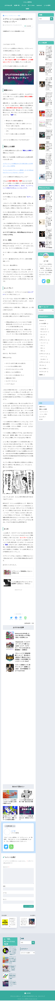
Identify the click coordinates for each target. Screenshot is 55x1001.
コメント (6, 867)
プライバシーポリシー (15, 996)
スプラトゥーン (44, 343)
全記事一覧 (16, 5)
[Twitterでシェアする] (11, 618)
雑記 (43, 340)
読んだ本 (44, 338)
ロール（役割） (44, 417)
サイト (5, 899)
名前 (4, 886)
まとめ (40, 422)
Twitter (6, 849)
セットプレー (42, 420)
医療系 (27, 8)
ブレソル (24, 5)
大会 (43, 349)
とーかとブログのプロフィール (29, 996)
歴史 (43, 351)
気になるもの (45, 335)
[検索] (51, 18)
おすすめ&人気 (8, 5)
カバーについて (44, 415)
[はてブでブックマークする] (20, 618)
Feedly (11, 849)
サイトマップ (41, 996)
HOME (27, 994)
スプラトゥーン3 (45, 365)
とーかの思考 (47, 5)
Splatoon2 (39, 5)
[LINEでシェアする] (25, 618)
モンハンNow (31, 5)
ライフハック (44, 375)
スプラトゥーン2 (45, 357)
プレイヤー (44, 346)
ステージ (44, 360)
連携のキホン (42, 410)
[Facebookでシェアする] (16, 618)
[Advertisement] (29, 37)
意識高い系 (44, 332)
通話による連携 (43, 412)
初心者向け (44, 363)
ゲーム (43, 330)
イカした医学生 (27, 2)
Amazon (42, 323)
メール (5, 892)
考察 (33, 623)
